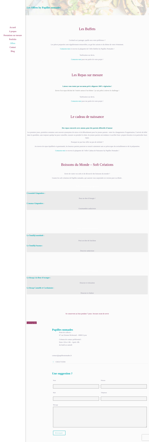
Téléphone (104, 392)
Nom (54, 380)
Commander (32, 323)
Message (55, 405)
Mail (54, 392)
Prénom (103, 380)
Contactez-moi (65, 49)
